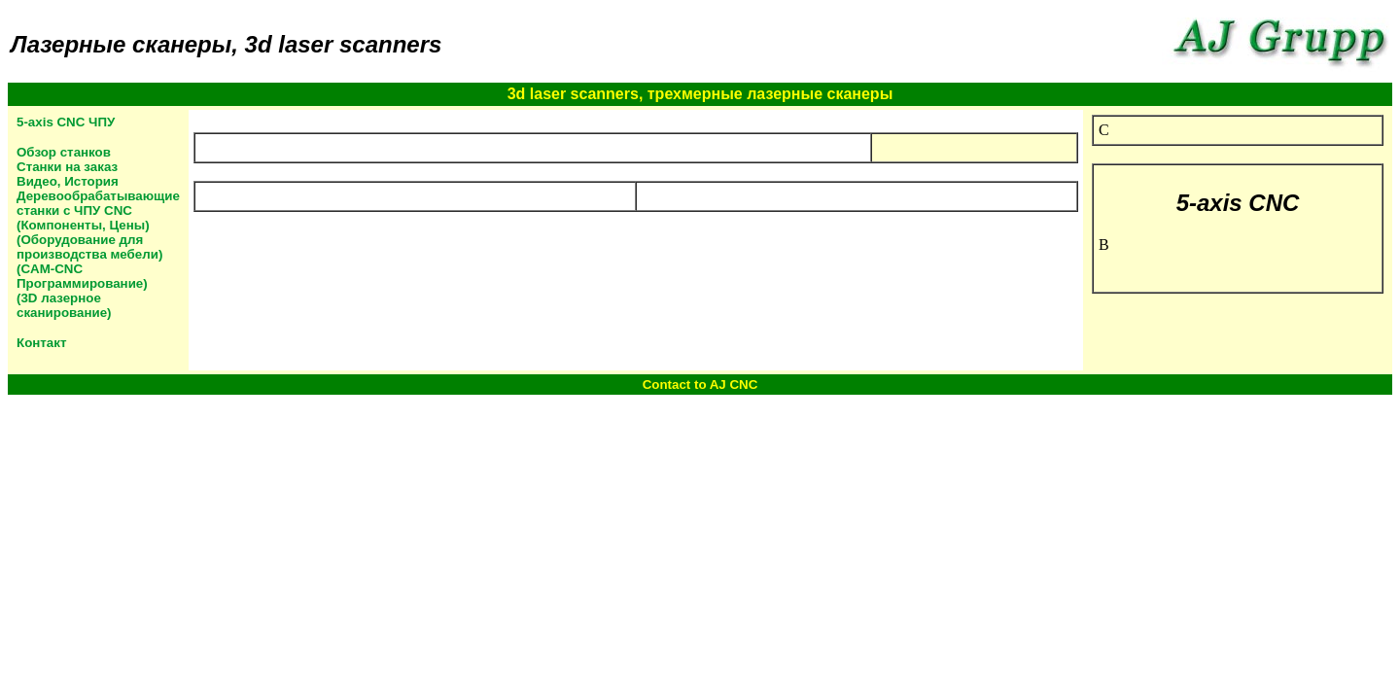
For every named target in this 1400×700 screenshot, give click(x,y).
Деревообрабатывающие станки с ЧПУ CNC (98, 203)
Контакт (41, 342)
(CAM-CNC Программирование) (82, 276)
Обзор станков (64, 152)
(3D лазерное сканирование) (64, 305)
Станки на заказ (67, 166)
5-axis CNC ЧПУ (66, 122)
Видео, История (68, 181)
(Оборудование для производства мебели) (89, 247)
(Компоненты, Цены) (83, 225)
